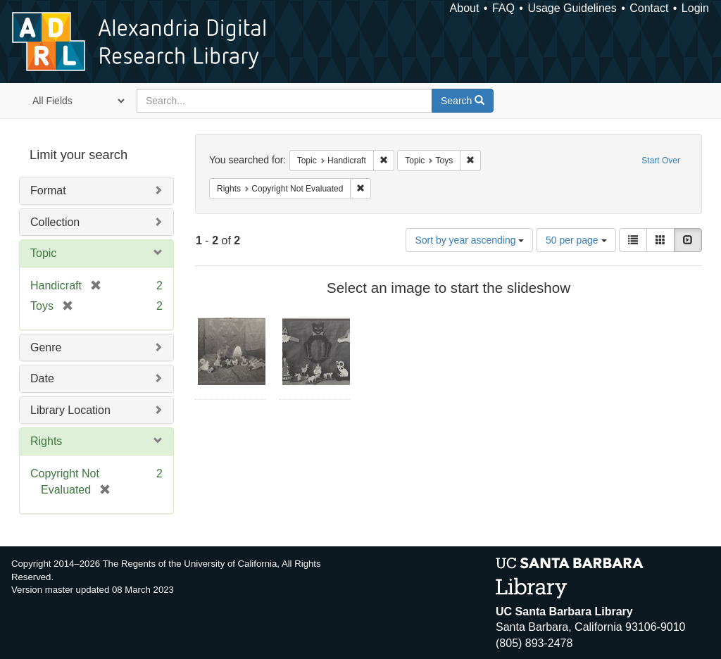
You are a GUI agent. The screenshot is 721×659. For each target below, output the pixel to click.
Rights (46, 441)
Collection (55, 222)
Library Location (70, 410)
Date (42, 378)
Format (48, 190)
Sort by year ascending (469, 240)
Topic (43, 253)
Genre (45, 347)
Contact (648, 8)
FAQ (503, 8)
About (464, 8)
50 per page (576, 240)
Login (695, 8)
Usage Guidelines (571, 8)
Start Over (660, 160)
